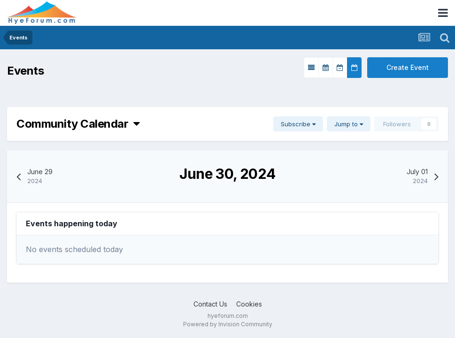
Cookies (249, 304)
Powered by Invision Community (227, 324)
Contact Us (210, 304)
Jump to (348, 124)
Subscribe (298, 124)
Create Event (407, 67)
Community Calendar (78, 124)
